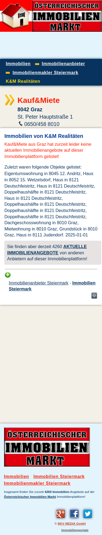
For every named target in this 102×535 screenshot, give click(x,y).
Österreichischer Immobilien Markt (30, 496)
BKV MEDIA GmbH (72, 523)
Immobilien (16, 476)
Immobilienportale (74, 530)
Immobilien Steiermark (59, 476)
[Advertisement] (51, 360)
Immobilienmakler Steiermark (37, 483)
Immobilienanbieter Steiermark (38, 282)
